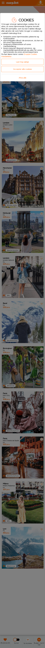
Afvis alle (22, 78)
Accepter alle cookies (22, 69)
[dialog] (22, 47)
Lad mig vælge (22, 62)
